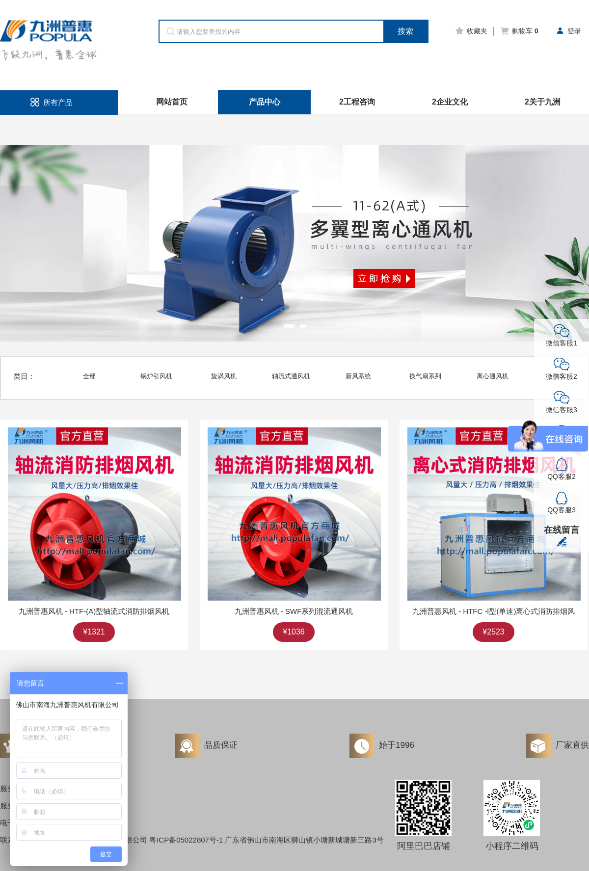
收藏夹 (471, 31)
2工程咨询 (357, 102)
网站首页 (171, 102)
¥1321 (94, 632)
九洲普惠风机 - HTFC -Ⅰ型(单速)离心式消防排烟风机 (493, 611)
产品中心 (264, 102)
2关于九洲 (543, 102)
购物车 (519, 31)
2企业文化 (450, 102)
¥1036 (294, 632)
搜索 (405, 31)
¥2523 (493, 632)
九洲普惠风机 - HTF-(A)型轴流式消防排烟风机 (94, 611)
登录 (568, 31)
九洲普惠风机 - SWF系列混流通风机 (294, 611)
